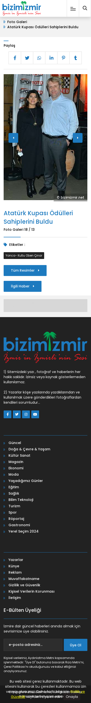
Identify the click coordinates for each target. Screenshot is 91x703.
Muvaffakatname (23, 578)
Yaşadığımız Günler (25, 480)
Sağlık (13, 493)
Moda (13, 474)
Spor (12, 512)
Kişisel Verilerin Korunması (31, 591)
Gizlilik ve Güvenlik (24, 585)
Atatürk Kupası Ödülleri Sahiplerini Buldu (42, 27)
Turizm (14, 506)
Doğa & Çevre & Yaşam (29, 449)
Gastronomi (19, 525)
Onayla (72, 696)
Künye (13, 566)
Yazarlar (15, 559)
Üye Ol (75, 645)
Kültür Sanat (19, 455)
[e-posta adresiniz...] (33, 645)
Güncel (14, 442)
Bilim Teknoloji (20, 499)
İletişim (14, 597)
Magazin (15, 461)
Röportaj (16, 518)
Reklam (15, 572)
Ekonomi (15, 468)
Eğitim (13, 487)
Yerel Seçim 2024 (23, 531)
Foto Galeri (17, 21)
